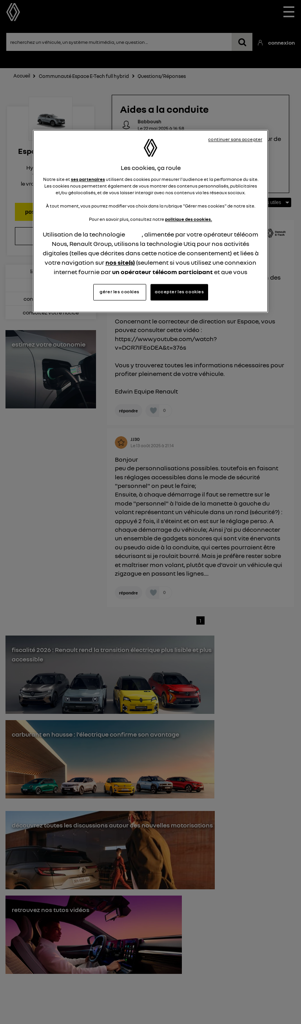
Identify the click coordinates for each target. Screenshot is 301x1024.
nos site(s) (120, 263)
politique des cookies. (188, 219)
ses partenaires (88, 179)
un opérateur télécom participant (162, 272)
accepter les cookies (179, 291)
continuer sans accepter (235, 140)
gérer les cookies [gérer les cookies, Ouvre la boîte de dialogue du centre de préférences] (120, 291)
